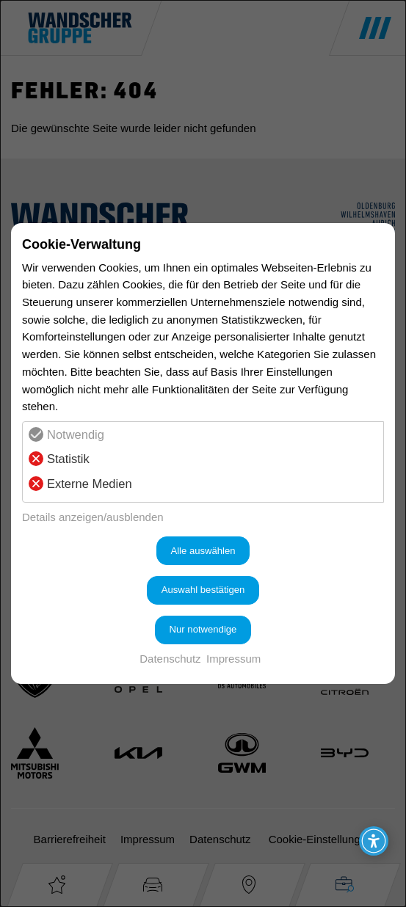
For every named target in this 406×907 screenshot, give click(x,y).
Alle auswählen (202, 550)
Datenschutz (169, 658)
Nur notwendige (203, 629)
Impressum (233, 658)
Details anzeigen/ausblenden (93, 517)
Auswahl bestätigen (203, 589)
